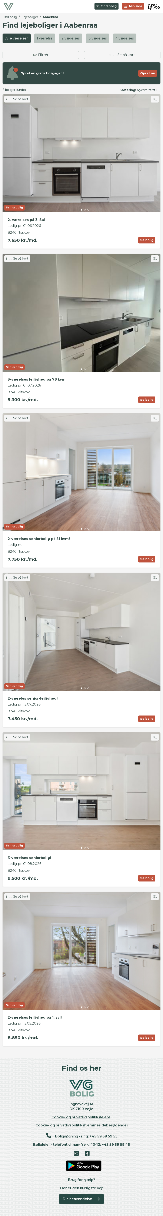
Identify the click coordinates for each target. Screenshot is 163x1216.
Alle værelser (16, 38)
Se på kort (122, 55)
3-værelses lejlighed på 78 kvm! (37, 379)
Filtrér (41, 55)
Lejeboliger (29, 17)
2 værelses (70, 38)
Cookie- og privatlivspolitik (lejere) (81, 1117)
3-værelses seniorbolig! (29, 858)
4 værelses (125, 38)
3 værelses (98, 38)
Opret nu (147, 73)
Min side (133, 6)
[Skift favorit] (155, 99)
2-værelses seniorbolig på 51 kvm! (39, 539)
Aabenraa (50, 17)
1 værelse (45, 38)
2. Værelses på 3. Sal (26, 220)
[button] (154, 6)
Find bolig (106, 6)
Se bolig (146, 240)
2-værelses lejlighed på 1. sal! (35, 1017)
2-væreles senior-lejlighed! (33, 698)
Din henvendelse (81, 1199)
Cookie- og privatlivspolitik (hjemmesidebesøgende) (82, 1125)
